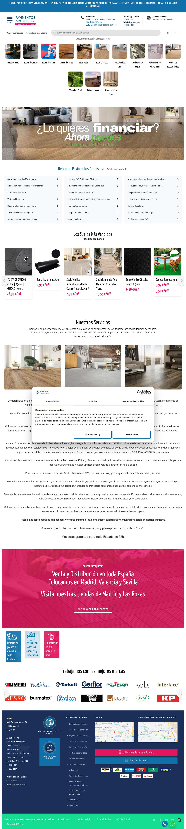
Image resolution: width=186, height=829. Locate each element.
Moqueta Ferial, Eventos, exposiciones (153, 185)
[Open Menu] (9, 21)
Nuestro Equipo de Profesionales (77, 792)
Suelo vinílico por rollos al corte (32, 205)
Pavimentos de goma (93, 205)
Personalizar (92, 434)
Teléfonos (90, 16)
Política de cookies (77, 759)
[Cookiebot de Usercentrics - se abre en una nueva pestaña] (139, 392)
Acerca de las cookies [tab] (133, 401)
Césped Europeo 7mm (167, 279)
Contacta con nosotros (78, 724)
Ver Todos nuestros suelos (116, 168)
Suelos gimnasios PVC (153, 219)
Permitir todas (131, 434)
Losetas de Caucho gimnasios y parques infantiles (93, 199)
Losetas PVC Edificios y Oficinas (93, 179)
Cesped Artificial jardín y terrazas (153, 192)
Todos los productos (93, 238)
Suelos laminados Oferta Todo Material (32, 185)
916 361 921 (97, 19)
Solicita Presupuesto (93, 609)
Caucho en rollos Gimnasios (93, 192)
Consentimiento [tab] (52, 401)
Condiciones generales (78, 730)
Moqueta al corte (93, 219)
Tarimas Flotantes (32, 199)
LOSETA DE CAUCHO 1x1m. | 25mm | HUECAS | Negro (16, 284)
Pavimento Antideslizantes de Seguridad (93, 185)
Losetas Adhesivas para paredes (153, 199)
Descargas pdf (75, 800)
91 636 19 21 (65, 819)
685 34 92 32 (15, 824)
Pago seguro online (50, 757)
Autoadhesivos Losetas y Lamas (32, 219)
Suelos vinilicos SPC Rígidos (32, 212)
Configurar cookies (77, 764)
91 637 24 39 (57, 3)
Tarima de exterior (153, 205)
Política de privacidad (78, 753)
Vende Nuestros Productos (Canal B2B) (78, 783)
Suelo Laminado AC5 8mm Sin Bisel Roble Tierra (106, 284)
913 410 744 (109, 19)
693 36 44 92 (21, 785)
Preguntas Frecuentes (78, 776)
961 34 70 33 (95, 25)
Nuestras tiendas (163, 18)
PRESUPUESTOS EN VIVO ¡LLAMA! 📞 (29, 3)
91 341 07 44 (84, 819)
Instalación (73, 805)
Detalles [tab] (93, 401)
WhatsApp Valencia (131, 23)
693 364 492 (111, 25)
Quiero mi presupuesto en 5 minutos (49, 732)
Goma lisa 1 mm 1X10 (48, 279)
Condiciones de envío (78, 747)
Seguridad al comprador (79, 735)
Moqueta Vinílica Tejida (93, 212)
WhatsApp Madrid (131, 18)
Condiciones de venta (78, 741)
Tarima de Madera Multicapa (153, 212)
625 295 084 (94, 22)
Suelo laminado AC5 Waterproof (32, 179)
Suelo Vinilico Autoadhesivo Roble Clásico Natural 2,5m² (77, 284)
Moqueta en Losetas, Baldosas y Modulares (153, 179)
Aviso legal (73, 770)
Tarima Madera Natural (32, 192)
